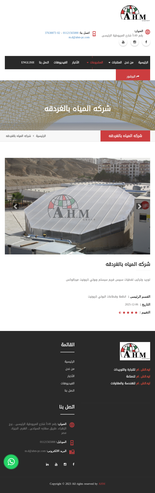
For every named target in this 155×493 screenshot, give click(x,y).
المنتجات (117, 62)
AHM (101, 484)
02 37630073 (52, 33)
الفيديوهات (60, 62)
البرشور (133, 76)
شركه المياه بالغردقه (125, 135)
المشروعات (96, 62)
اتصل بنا (44, 62)
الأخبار (75, 62)
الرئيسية (143, 62)
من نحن (128, 62)
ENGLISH (27, 62)
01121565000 (70, 33)
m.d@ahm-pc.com (79, 37)
